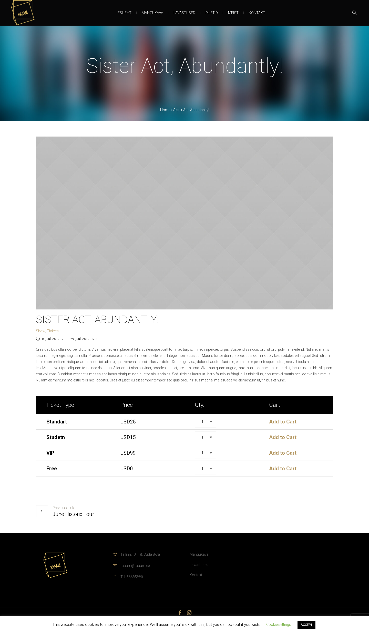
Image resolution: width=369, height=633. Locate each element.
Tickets (53, 331)
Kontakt (196, 575)
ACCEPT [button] (306, 625)
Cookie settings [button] (278, 624)
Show (40, 331)
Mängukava (199, 554)
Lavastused (199, 565)
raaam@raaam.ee (135, 566)
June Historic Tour (73, 514)
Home (165, 110)
